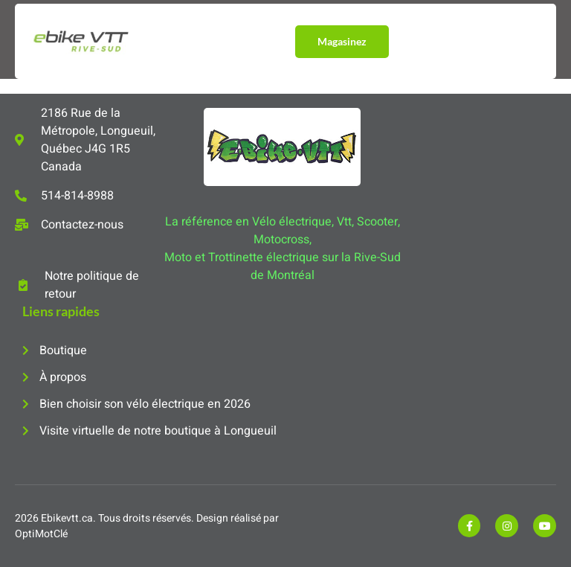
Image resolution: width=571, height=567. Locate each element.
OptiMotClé (41, 534)
